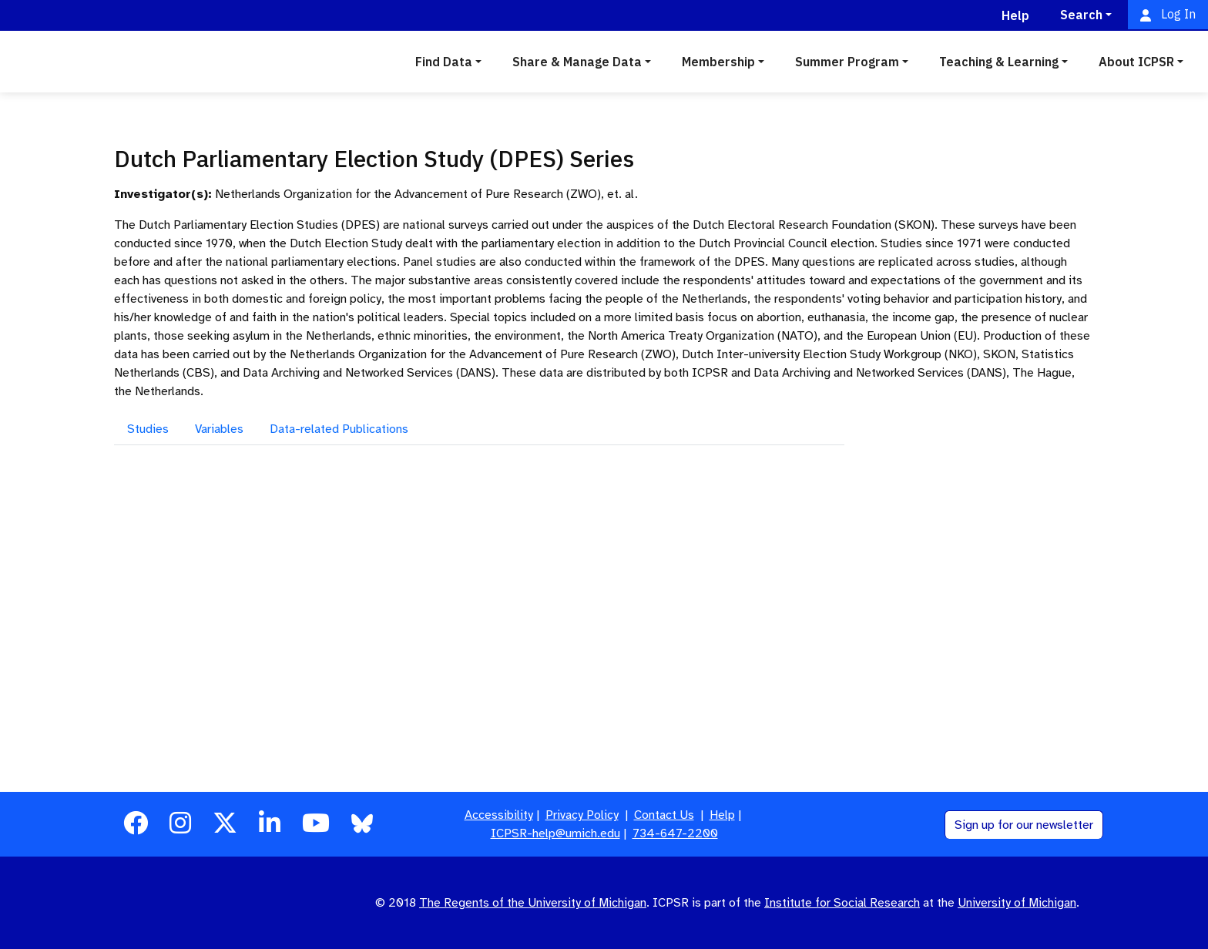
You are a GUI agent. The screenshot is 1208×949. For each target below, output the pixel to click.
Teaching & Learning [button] (999, 61)
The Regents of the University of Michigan (532, 902)
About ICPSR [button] (1136, 61)
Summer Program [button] (847, 61)
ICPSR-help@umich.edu (555, 833)
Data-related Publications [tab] (339, 429)
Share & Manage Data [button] (577, 61)
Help (722, 815)
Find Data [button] (443, 61)
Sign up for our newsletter (1024, 825)
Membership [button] (718, 61)
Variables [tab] (219, 429)
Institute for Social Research (842, 902)
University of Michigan (1017, 902)
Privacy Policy (582, 815)
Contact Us (664, 815)
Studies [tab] (148, 429)
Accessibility (499, 815)
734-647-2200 (675, 833)
